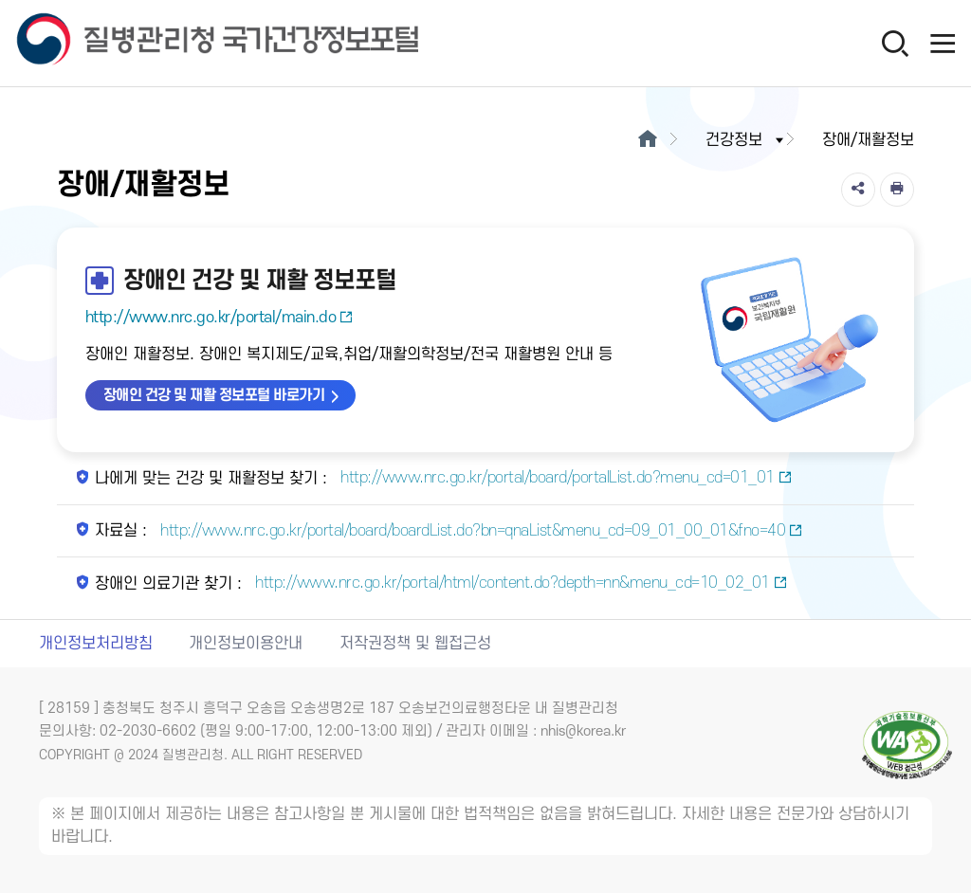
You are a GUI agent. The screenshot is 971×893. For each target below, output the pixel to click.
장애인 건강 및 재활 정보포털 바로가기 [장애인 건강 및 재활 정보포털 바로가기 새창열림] (214, 395)
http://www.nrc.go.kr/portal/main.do (219, 317)
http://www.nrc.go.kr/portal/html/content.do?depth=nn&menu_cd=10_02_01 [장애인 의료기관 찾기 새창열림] (519, 583)
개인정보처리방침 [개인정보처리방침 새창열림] (96, 643)
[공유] (858, 190)
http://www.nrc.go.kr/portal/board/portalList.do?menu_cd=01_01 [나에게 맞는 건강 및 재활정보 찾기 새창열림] (565, 477)
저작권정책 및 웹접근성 (415, 643)
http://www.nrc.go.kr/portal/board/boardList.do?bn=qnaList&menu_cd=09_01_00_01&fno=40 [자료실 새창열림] (479, 530)
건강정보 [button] (746, 140)
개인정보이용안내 (245, 643)
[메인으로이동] (647, 140)
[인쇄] (897, 190)
